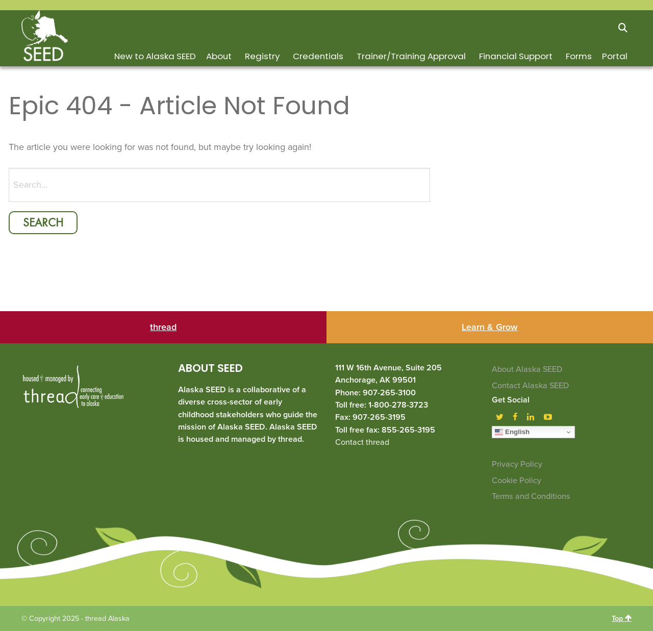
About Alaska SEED (527, 369)
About (219, 56)
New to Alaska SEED (155, 56)
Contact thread (362, 442)
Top (622, 618)
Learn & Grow (490, 327)
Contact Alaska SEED (530, 386)
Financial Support (515, 56)
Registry (262, 56)
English (512, 432)
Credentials (318, 56)
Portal (614, 56)
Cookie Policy (516, 480)
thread (163, 327)
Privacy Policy (517, 464)
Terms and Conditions (531, 496)
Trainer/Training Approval (411, 56)
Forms (579, 56)
